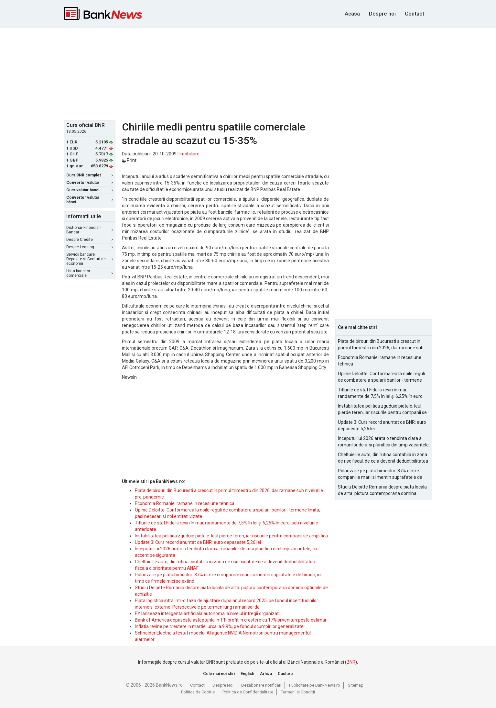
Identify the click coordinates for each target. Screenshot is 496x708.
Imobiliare (189, 153)
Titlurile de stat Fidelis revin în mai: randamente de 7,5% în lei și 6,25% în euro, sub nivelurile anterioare (381, 393)
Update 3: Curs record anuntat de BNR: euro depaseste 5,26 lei (198, 542)
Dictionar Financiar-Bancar (89, 229)
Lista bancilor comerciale (89, 273)
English (247, 673)
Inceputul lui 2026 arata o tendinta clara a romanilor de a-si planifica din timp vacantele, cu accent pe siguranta (384, 442)
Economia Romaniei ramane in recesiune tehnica (184, 503)
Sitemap (355, 685)
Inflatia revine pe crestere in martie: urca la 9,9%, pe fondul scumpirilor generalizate (219, 626)
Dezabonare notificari (261, 685)
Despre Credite (89, 239)
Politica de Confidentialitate (247, 692)
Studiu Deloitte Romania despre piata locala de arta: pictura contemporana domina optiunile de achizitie (382, 490)
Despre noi (382, 13)
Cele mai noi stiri (219, 673)
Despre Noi (222, 685)
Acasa (352, 13)
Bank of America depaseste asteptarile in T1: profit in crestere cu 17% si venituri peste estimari (231, 620)
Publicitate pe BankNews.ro (314, 685)
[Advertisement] (248, 73)
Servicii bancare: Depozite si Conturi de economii (89, 259)
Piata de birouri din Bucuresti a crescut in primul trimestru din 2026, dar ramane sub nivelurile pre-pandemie (381, 345)
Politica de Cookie (198, 692)
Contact (414, 13)
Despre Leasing (89, 247)
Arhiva (266, 673)
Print (129, 160)
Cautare (285, 673)
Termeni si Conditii (298, 692)
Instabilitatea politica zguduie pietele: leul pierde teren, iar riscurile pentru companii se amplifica (231, 535)
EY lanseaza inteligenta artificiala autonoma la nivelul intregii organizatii (208, 613)
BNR (351, 662)
